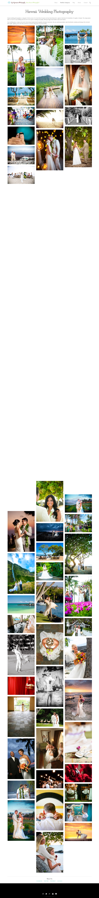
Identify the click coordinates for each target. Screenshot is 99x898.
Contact (86, 2)
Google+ (60, 881)
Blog (74, 2)
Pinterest (53, 881)
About (79, 2)
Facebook (39, 881)
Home (56, 2)
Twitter (46, 881)
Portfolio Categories (65, 2)
